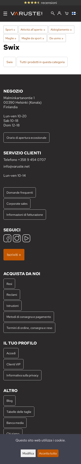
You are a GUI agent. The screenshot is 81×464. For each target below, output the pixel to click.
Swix (9, 62)
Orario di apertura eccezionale (26, 138)
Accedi (11, 353)
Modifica (28, 453)
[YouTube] (26, 238)
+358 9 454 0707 (32, 159)
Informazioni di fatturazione (24, 214)
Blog (9, 401)
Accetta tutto (48, 453)
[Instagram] (17, 238)
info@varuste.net (16, 166)
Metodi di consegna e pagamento (28, 317)
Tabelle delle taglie (18, 412)
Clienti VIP (13, 364)
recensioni (40, 2)
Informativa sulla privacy (22, 375)
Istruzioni (12, 306)
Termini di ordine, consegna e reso (29, 328)
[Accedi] (59, 13)
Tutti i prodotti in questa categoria (42, 62)
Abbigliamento (61, 29)
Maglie (10, 38)
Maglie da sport (33, 38)
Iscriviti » (14, 254)
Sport (10, 29)
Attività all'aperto (33, 29)
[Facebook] (7, 238)
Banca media (15, 423)
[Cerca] (53, 13)
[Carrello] (66, 13)
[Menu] (5, 13)
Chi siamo (12, 433)
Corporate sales (16, 203)
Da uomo (56, 38)
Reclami (11, 294)
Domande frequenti (19, 192)
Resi (9, 284)
